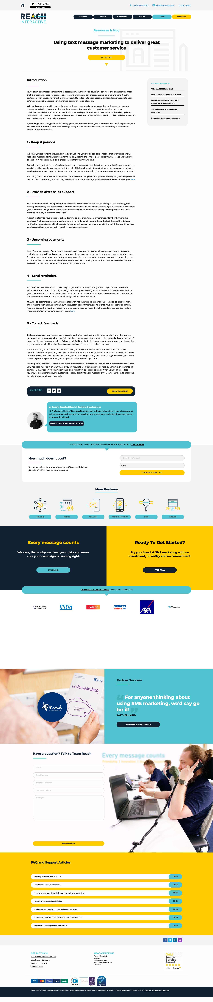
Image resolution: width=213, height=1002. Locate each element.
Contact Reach (37, 967)
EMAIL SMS (93, 517)
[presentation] (53, 832)
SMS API (67, 517)
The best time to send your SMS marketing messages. (55, 909)
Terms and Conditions (161, 991)
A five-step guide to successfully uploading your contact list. (58, 917)
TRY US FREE (106, 57)
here (133, 179)
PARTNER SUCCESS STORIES (95, 589)
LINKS (146, 517)
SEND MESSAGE (68, 843)
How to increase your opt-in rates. (48, 885)
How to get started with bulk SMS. (48, 877)
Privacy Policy (149, 991)
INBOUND (172, 517)
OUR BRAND (53, 570)
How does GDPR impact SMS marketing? (51, 926)
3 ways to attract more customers (165, 118)
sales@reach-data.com (40, 960)
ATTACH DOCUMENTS (120, 517)
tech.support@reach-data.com (43, 957)
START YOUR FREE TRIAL (152, 473)
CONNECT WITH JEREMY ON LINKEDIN (66, 424)
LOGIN (162, 17)
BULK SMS (40, 517)
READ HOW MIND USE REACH (138, 724)
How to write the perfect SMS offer (166, 95)
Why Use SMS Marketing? (162, 89)
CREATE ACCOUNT (120, 391)
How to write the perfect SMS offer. (48, 901)
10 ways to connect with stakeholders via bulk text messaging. (59, 893)
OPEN (175, 876)
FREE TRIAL (181, 17)
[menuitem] (33, 18)
